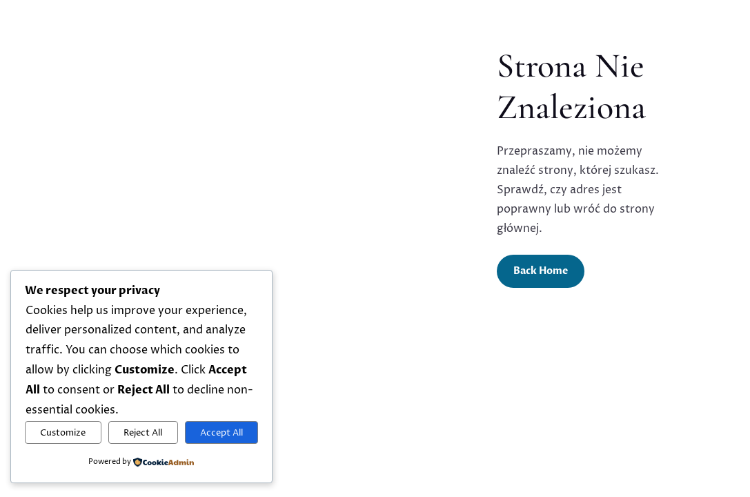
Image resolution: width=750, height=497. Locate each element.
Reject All (143, 433)
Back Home (540, 270)
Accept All (221, 433)
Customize (63, 433)
